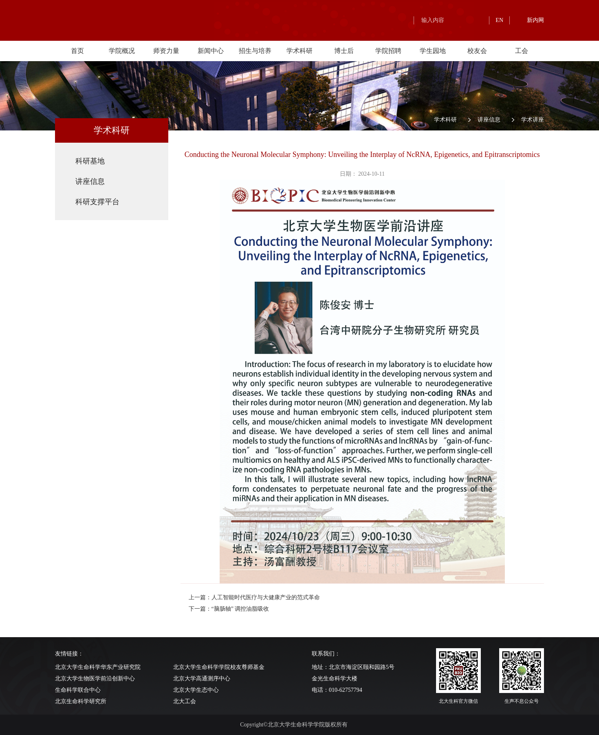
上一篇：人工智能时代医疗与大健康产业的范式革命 (254, 597)
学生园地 (433, 50)
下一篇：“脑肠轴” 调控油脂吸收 (229, 609)
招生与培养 (255, 50)
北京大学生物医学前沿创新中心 (95, 678)
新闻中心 (211, 50)
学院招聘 (388, 50)
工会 (521, 50)
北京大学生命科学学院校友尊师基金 (218, 667)
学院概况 (122, 50)
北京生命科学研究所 (80, 701)
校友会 (477, 50)
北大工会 (184, 701)
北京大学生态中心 (196, 690)
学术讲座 (532, 120)
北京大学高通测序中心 (201, 678)
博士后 (344, 50)
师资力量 (166, 50)
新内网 (535, 20)
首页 (77, 50)
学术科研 (299, 50)
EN (499, 20)
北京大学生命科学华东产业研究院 (98, 667)
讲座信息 (489, 120)
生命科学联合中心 (78, 690)
